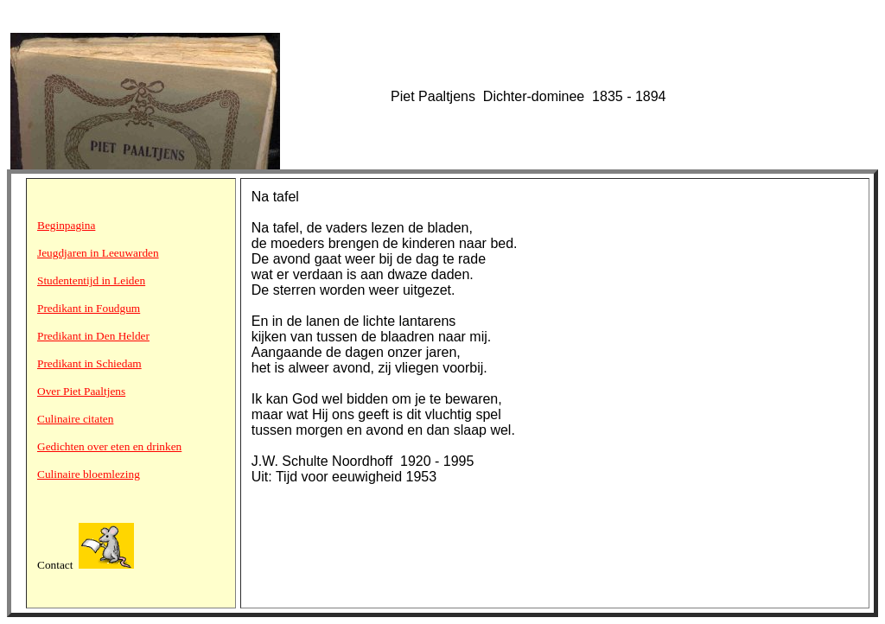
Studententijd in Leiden (91, 280)
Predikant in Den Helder (93, 335)
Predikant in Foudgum (88, 308)
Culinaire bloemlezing (88, 474)
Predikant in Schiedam (89, 363)
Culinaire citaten (75, 418)
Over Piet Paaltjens (81, 391)
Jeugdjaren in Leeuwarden (98, 252)
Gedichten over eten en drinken (109, 446)
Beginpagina (66, 225)
